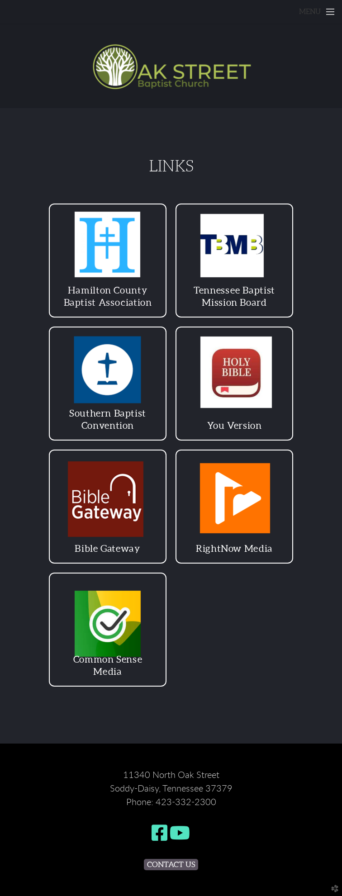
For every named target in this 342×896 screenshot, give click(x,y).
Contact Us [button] (171, 864)
